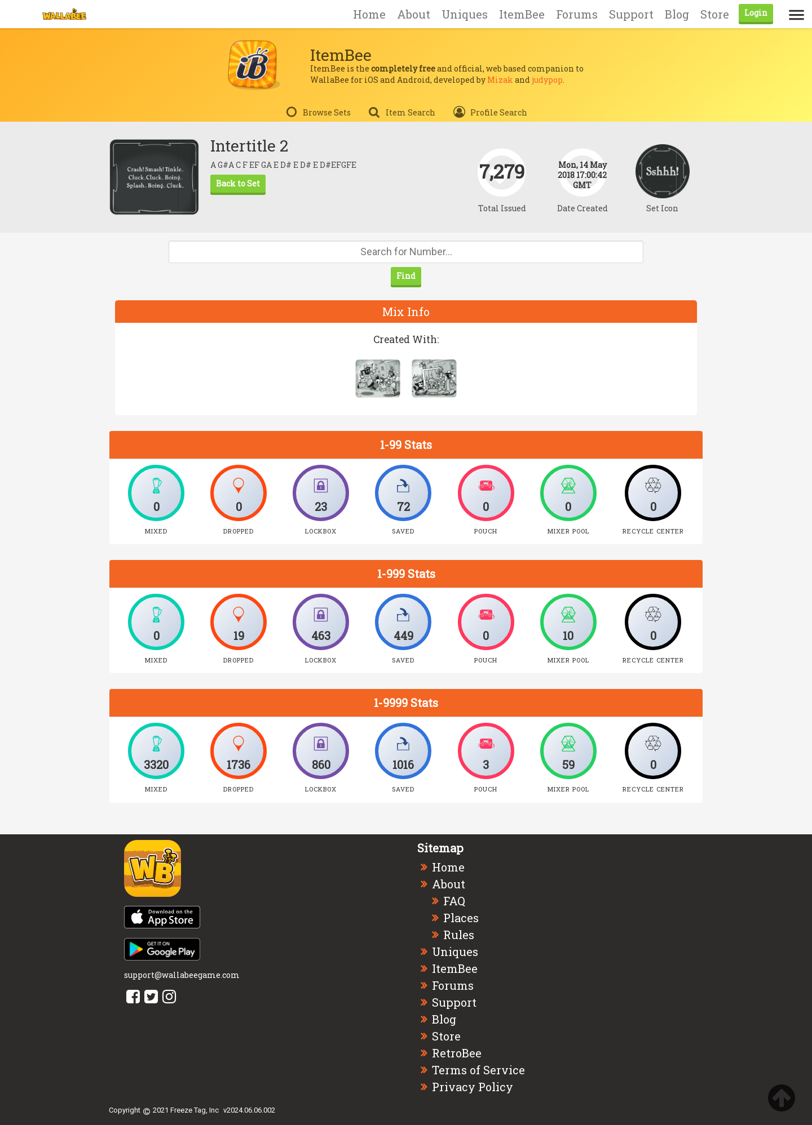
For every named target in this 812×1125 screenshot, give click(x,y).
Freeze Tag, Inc (194, 1110)
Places (461, 917)
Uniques (465, 14)
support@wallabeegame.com (182, 975)
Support (631, 14)
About (413, 14)
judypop (547, 79)
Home (369, 14)
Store (714, 14)
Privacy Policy (472, 1086)
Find (406, 275)
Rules (458, 934)
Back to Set (238, 183)
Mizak (500, 79)
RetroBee (457, 1053)
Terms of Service (478, 1069)
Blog (677, 14)
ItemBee (522, 14)
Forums (577, 14)
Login (755, 12)
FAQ (454, 900)
